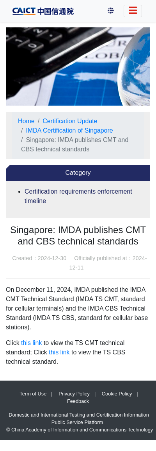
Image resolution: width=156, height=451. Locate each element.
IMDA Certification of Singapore (69, 130)
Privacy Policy (74, 394)
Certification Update (70, 121)
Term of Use (33, 394)
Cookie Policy (117, 394)
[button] (110, 11)
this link (31, 343)
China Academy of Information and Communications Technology (82, 430)
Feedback (78, 401)
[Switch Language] (132, 11)
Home (26, 121)
